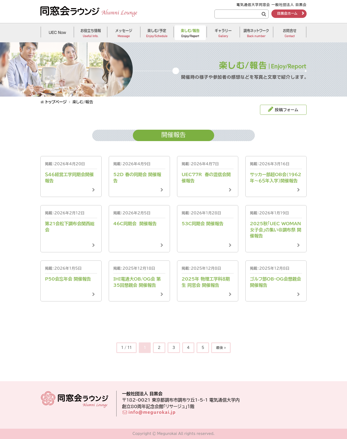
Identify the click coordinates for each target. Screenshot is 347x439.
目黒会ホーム (287, 13)
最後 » (221, 347)
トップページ (56, 102)
